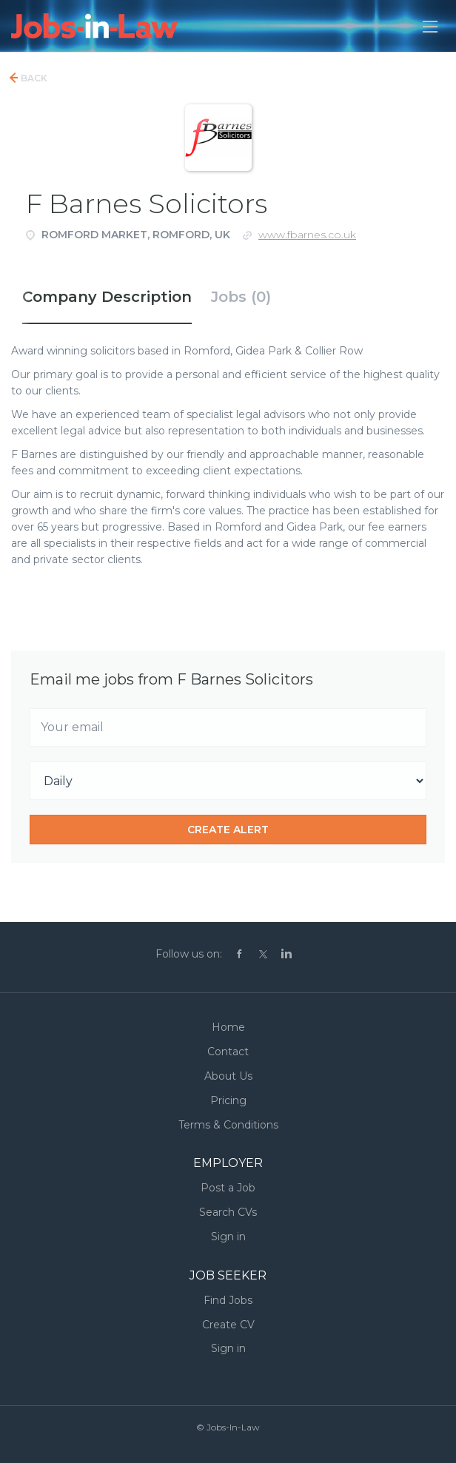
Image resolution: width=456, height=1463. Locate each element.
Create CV (228, 1324)
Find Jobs (228, 1300)
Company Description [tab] (107, 297)
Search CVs (228, 1212)
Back (33, 78)
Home (228, 1027)
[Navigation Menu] (430, 26)
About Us (228, 1076)
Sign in (228, 1236)
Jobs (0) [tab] (241, 297)
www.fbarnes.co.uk (307, 234)
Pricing (228, 1100)
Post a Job (228, 1187)
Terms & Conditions (228, 1124)
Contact (228, 1051)
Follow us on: (188, 954)
